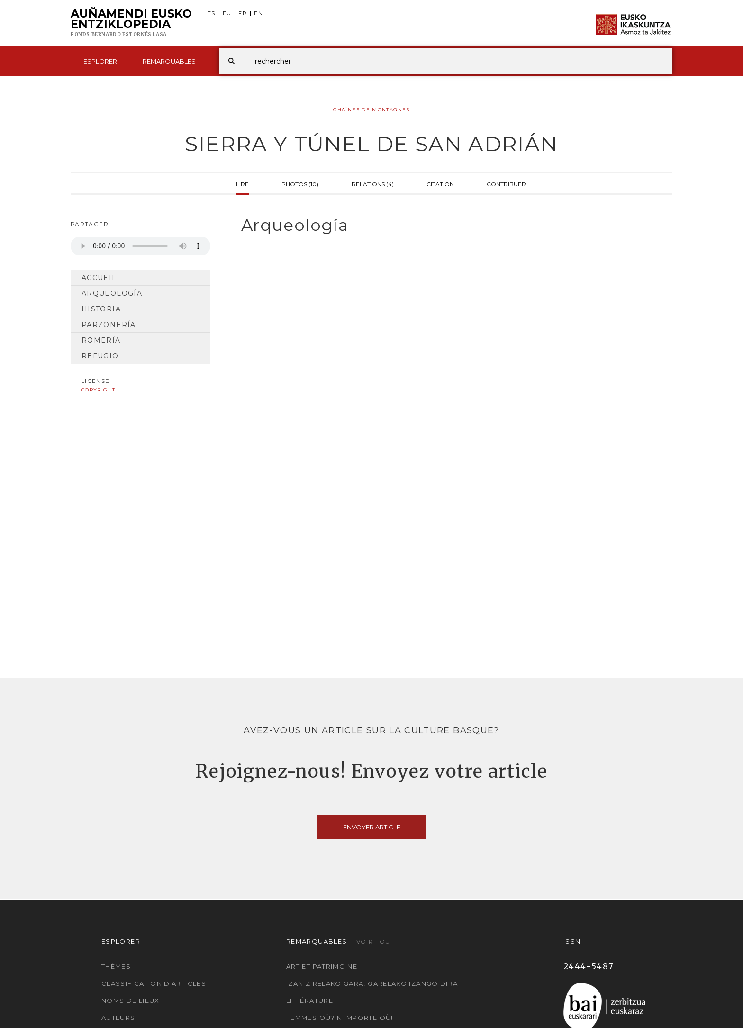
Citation (440, 183)
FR (242, 13)
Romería (101, 340)
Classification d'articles (153, 983)
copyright (98, 390)
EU (227, 13)
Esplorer (100, 61)
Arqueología (112, 293)
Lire (242, 183)
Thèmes (116, 966)
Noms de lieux (130, 1000)
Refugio (100, 356)
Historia (101, 309)
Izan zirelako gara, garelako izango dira (372, 983)
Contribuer (506, 183)
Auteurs (118, 1017)
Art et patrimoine (321, 966)
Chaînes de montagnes (371, 110)
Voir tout (375, 941)
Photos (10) (299, 183)
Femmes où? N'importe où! (339, 1017)
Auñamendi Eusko (131, 23)
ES (212, 13)
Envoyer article (371, 827)
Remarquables (169, 61)
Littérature (309, 1000)
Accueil (99, 277)
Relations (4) (373, 183)
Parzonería (109, 324)
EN (258, 13)
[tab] (448, 225)
